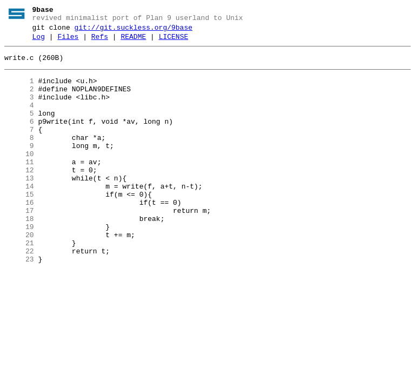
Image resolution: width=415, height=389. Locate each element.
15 (19, 225)
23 (19, 303)
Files (67, 41)
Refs (99, 41)
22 (19, 293)
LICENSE (174, 41)
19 (19, 264)
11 (19, 186)
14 (19, 215)
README (133, 41)
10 (19, 177)
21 (19, 284)
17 (19, 245)
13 (19, 206)
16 (19, 235)
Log (38, 41)
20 (19, 274)
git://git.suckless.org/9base (133, 31)
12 (19, 196)
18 (19, 254)
